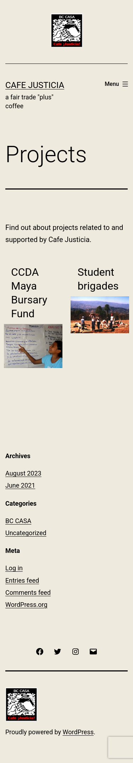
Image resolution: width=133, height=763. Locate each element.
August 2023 (23, 473)
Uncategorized (25, 533)
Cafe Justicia (34, 85)
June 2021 (20, 485)
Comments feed (28, 592)
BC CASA (18, 521)
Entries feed (22, 580)
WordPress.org (26, 604)
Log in (14, 568)
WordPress (78, 732)
